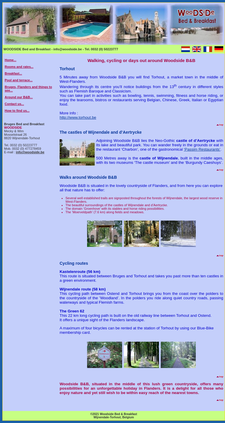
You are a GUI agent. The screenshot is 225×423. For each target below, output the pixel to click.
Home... (10, 60)
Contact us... (14, 104)
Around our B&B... (19, 97)
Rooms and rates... (19, 66)
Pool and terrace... (18, 80)
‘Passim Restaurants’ (202, 149)
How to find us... (17, 110)
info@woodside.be (30, 152)
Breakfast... (13, 73)
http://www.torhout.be (78, 117)
